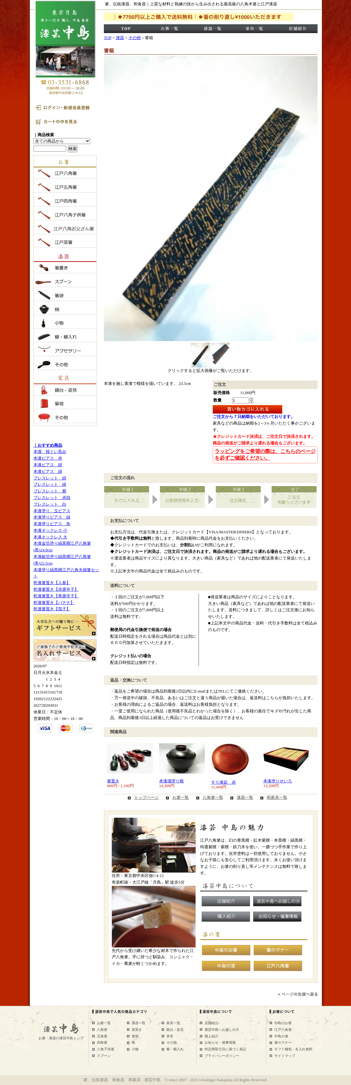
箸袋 (135, 1036)
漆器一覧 (245, 797)
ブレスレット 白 (49, 504)
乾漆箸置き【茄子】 (51, 608)
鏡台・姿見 (175, 1029)
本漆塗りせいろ (277, 781)
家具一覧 (173, 1023)
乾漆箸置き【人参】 (51, 582)
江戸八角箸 (283, 1029)
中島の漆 (281, 1036)
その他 (134, 37)
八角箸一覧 (213, 797)
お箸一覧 (180, 797)
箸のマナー (283, 1042)
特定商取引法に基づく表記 (225, 1049)
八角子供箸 (105, 1049)
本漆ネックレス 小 (50, 530)
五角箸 (102, 1036)
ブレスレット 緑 (49, 484)
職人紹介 (211, 1036)
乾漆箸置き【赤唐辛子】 (56, 589)
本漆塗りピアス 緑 (51, 517)
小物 (135, 1049)
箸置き (113, 781)
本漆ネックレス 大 (50, 537)
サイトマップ (284, 1056)
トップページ (146, 797)
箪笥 (169, 1036)
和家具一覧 (277, 797)
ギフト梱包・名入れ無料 (293, 1049)
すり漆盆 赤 (223, 782)
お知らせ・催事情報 (220, 1042)
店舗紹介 (211, 1023)
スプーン (104, 1056)
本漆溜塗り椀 (171, 781)
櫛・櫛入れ (175, 1049)
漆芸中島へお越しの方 (222, 1029)
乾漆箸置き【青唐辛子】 (56, 596)
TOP (107, 37)
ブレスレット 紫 (49, 491)
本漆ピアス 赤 (47, 458)
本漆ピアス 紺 (47, 464)
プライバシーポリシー (222, 1056)
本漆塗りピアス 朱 (51, 523)
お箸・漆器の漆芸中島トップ (61, 1038)
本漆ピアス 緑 (47, 471)
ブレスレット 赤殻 (51, 497)
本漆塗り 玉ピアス (51, 510)
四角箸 (102, 1042)
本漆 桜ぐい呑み (49, 451)
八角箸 (102, 1029)
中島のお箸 (283, 1023)
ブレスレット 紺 (49, 478)
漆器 (120, 37)
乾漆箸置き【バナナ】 (53, 602)
